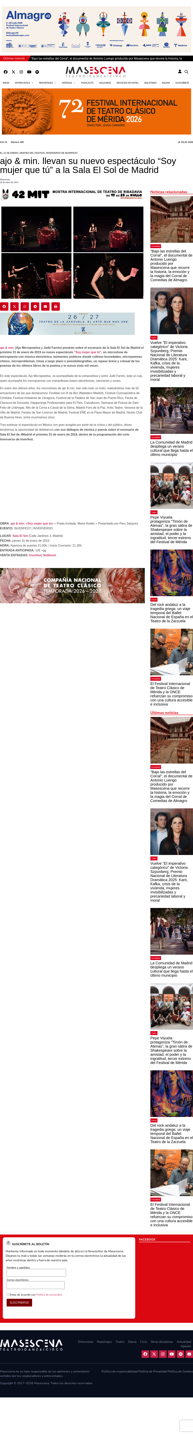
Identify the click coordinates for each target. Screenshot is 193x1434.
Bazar (166, 82)
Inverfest (35, 555)
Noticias (69, 83)
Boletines (150, 82)
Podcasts (87, 82)
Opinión (186, 1346)
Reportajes (47, 83)
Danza (154, 600)
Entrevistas (24, 83)
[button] (186, 72)
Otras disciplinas (162, 1342)
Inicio (6, 82)
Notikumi (49, 555)
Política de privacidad (49, 1294)
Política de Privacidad (152, 1371)
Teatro (154, 338)
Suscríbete (182, 82)
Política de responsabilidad (120, 1371)
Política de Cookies (180, 1371)
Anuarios (105, 82)
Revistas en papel (128, 82)
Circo (143, 1342)
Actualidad (155, 246)
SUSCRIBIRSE (19, 1303)
